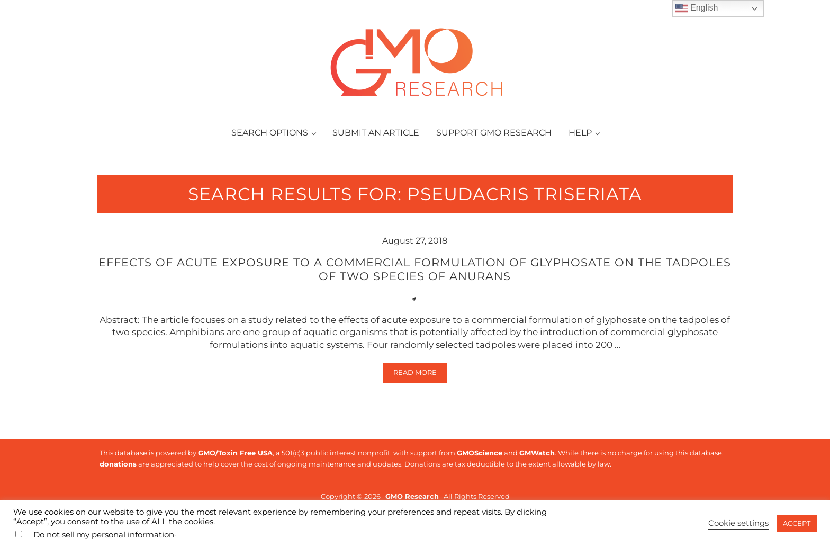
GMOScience (479, 453)
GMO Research (412, 496)
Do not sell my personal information (103, 535)
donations (118, 464)
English (696, 8)
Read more (420, 374)
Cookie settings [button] (738, 523)
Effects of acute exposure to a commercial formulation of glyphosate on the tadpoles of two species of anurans (414, 269)
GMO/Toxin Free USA (235, 453)
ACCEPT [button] (796, 523)
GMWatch (537, 453)
